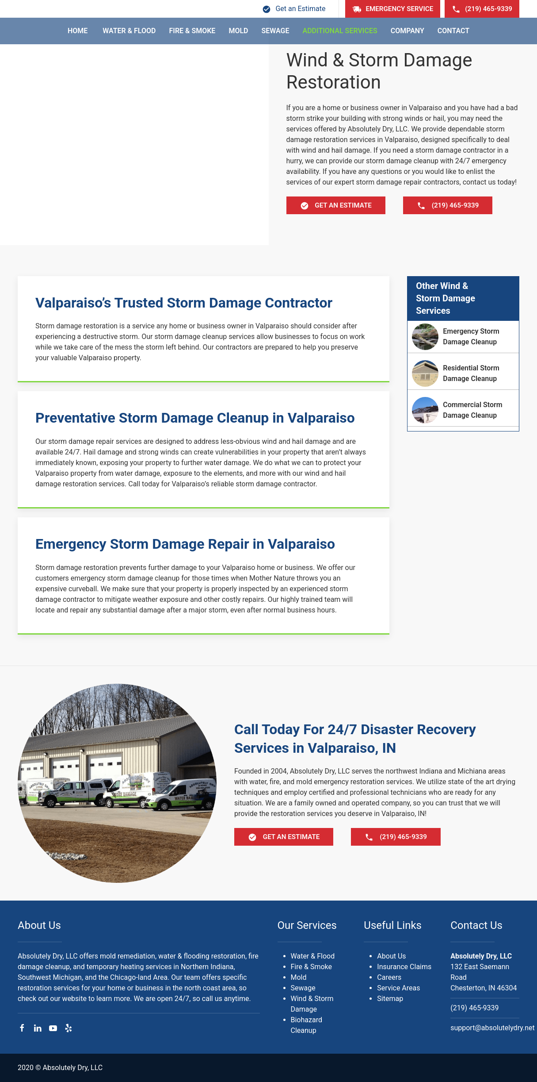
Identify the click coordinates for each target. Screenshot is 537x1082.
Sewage (275, 31)
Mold (238, 31)
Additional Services (339, 31)
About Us (39, 925)
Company (407, 31)
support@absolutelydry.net (492, 1028)
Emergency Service (392, 9)
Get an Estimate (293, 8)
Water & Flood (129, 31)
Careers (389, 977)
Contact (453, 31)
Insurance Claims (404, 967)
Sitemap (390, 998)
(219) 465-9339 (482, 9)
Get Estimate (336, 205)
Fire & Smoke (192, 31)
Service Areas (398, 988)
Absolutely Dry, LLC (481, 956)
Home (78, 31)
